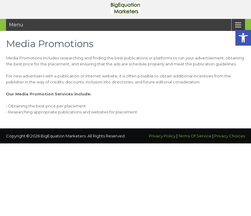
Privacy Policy (162, 136)
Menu (16, 25)
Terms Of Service (194, 136)
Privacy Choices (229, 136)
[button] (243, 38)
